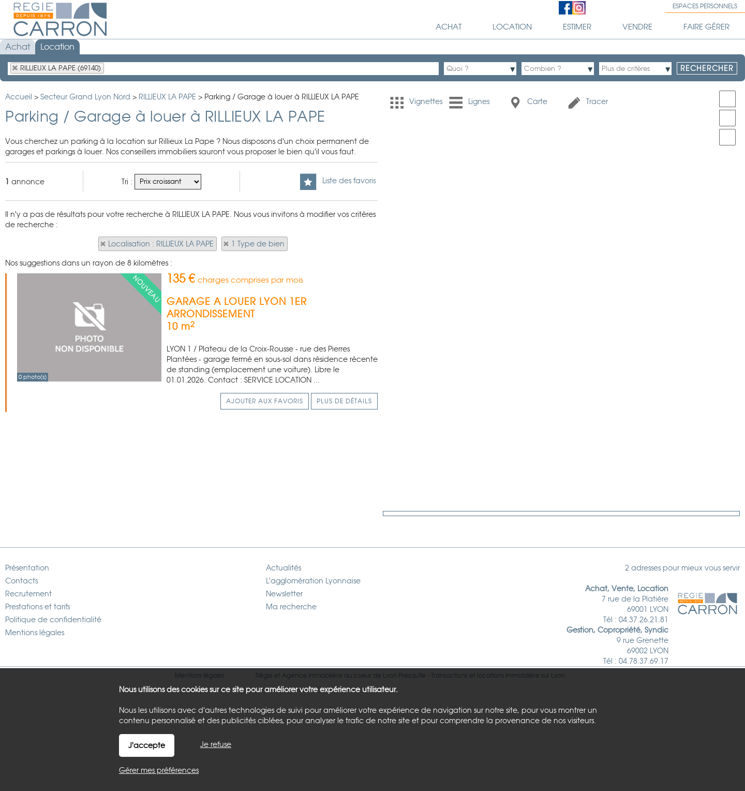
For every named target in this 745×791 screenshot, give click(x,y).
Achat (17, 47)
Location (57, 47)
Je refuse (215, 744)
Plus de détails (344, 401)
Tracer (587, 102)
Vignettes (416, 102)
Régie (264, 654)
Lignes (469, 102)
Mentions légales (200, 654)
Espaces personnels (705, 6)
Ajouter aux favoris (264, 401)
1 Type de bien (258, 244)
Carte (527, 102)
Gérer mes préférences (159, 770)
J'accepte (146, 745)
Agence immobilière (312, 654)
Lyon (558, 654)
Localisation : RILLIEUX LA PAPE (161, 244)
